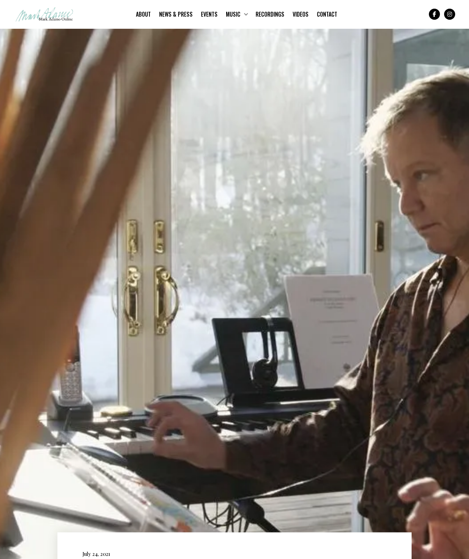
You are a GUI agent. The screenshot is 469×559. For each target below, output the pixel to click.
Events (209, 14)
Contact (327, 14)
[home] (44, 14)
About (143, 14)
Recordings (270, 14)
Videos (301, 14)
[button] (236, 14)
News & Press (176, 14)
